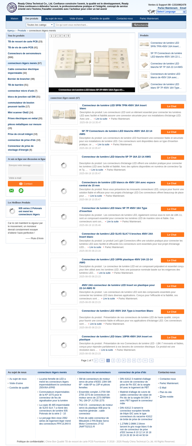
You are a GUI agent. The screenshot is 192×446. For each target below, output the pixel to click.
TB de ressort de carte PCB (23, 41)
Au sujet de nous (53, 18)
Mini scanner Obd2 (18, 112)
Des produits (31, 18)
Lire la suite (101, 118)
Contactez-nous (125, 18)
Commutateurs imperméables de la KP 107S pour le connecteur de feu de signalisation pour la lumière (54, 396)
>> (145, 360)
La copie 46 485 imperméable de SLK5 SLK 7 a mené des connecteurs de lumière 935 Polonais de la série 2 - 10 (54, 409)
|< (96, 360)
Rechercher (142, 25)
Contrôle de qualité (100, 18)
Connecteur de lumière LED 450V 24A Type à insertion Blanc (117, 310)
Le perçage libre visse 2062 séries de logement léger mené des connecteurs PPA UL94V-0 (55, 421)
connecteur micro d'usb (21, 91)
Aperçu (11, 30)
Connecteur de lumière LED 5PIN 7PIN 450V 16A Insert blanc (165, 45)
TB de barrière (15, 85)
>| (151, 360)
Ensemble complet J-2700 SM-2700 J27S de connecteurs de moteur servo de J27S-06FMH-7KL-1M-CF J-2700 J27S (95, 396)
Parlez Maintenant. (168, 8)
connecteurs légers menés (22, 63)
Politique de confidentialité (30, 441)
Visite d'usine (76, 18)
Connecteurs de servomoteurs (24, 53)
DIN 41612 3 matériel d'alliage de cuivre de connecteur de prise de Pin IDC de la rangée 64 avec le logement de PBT (135, 383)
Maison (14, 18)
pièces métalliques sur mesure (24, 124)
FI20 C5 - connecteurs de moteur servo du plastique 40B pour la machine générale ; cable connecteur (96, 409)
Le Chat (174, 106)
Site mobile (166, 396)
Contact (25, 183)
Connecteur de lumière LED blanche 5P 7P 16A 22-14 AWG (167, 65)
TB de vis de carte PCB (20, 47)
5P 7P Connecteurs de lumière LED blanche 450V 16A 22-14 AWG (166, 55)
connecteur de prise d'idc (22, 140)
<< (102, 360)
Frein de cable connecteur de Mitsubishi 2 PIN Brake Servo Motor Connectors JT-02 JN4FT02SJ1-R (94, 422)
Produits (22, 30)
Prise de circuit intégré (20, 134)
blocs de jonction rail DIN (22, 96)
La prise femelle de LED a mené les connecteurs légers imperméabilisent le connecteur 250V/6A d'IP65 (55, 383)
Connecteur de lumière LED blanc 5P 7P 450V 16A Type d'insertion (92, 90)
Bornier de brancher (19, 79)
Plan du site (166, 392)
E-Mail (163, 387)
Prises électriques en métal (23, 118)
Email (183, 8)
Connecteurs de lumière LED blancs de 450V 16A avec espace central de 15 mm (165, 76)
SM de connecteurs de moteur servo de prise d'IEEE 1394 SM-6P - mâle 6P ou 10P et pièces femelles (95, 383)
